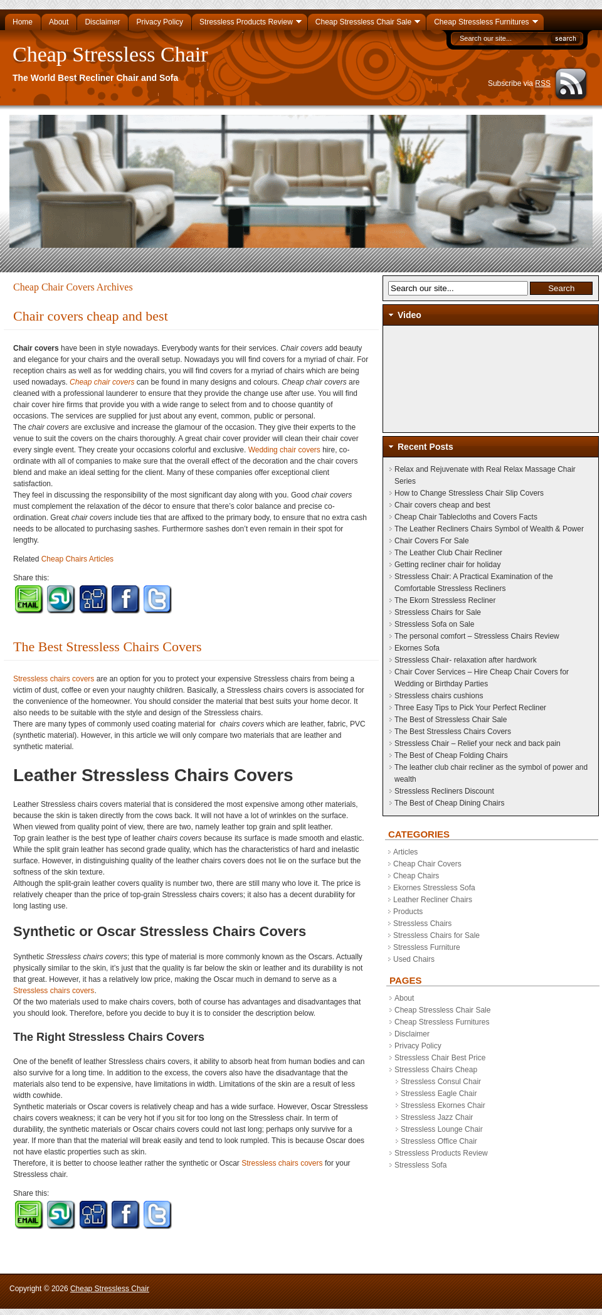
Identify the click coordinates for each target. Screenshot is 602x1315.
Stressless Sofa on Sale (434, 624)
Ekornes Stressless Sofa (434, 887)
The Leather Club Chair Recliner (448, 552)
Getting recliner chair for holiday (447, 564)
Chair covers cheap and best (90, 316)
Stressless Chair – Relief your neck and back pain (477, 743)
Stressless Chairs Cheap (435, 1069)
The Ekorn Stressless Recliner (444, 600)
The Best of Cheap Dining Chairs (449, 803)
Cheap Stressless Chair (110, 54)
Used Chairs (414, 959)
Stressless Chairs (422, 923)
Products (408, 911)
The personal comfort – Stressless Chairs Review (476, 636)
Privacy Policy (417, 1045)
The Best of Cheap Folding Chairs (451, 755)
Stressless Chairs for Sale (437, 612)
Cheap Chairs (416, 875)
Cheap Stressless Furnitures (441, 1022)
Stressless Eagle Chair (439, 1093)
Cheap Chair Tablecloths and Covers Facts (465, 517)
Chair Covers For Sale (431, 540)
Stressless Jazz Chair (437, 1117)
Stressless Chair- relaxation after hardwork (465, 660)
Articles (405, 852)
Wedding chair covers (284, 449)
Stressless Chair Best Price (439, 1057)
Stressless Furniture (426, 947)
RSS (543, 83)
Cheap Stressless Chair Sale (442, 1010)
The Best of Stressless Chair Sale (450, 719)
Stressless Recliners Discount (444, 791)
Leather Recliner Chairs (432, 899)
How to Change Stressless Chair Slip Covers (469, 493)
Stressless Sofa (420, 1165)
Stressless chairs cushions (438, 695)
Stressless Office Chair (439, 1141)
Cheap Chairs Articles (77, 559)
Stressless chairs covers (53, 678)
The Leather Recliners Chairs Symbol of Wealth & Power (489, 528)
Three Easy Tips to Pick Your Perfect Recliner (470, 707)
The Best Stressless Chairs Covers (107, 646)
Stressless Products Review (441, 1153)
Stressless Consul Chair (441, 1081)
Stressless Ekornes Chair (443, 1105)
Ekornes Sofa (417, 648)
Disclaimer (412, 1034)
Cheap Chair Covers (427, 864)
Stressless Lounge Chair (442, 1129)
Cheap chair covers (102, 382)
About (404, 998)
